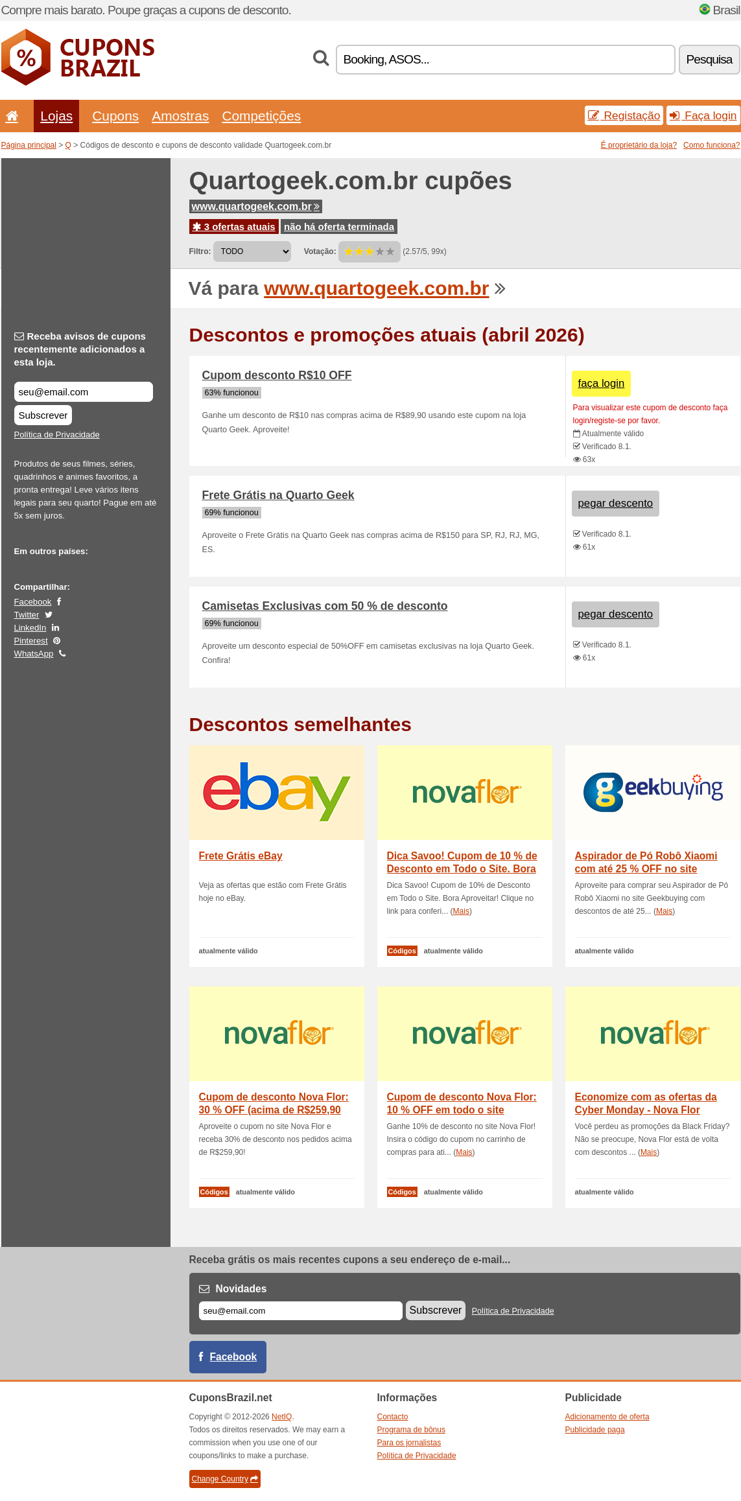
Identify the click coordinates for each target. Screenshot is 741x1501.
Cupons (115, 115)
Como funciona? (711, 145)
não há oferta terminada (339, 226)
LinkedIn (30, 628)
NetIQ (282, 1416)
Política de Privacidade (57, 434)
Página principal (28, 145)
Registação (624, 115)
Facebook (33, 602)
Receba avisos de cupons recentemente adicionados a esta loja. (80, 349)
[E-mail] (301, 1310)
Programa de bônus (411, 1429)
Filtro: (200, 251)
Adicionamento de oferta (607, 1416)
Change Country (225, 1479)
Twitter (27, 615)
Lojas (56, 115)
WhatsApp (34, 653)
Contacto (392, 1416)
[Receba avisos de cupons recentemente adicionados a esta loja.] (83, 392)
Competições (261, 115)
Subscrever (43, 415)
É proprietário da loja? (639, 145)
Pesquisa (710, 59)
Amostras (180, 115)
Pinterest (31, 641)
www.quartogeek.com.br (256, 206)
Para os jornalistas (409, 1442)
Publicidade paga (595, 1429)
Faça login (703, 115)
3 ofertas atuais (234, 226)
